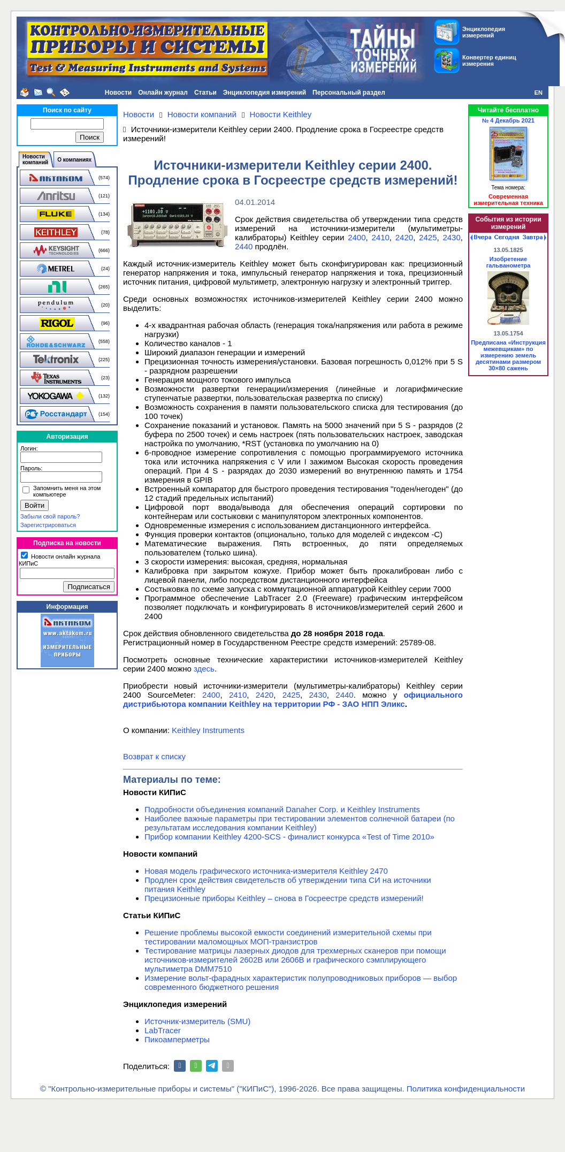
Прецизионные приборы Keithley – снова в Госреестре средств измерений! (284, 898)
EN (539, 92)
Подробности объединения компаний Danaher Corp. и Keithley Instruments (282, 809)
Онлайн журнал (163, 92)
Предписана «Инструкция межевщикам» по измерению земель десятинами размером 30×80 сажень (508, 355)
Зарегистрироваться (48, 525)
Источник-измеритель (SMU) (197, 1021)
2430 (451, 237)
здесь (204, 668)
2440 (244, 246)
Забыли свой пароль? (50, 516)
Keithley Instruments (208, 730)
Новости (118, 92)
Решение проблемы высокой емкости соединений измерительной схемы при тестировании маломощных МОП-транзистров (288, 937)
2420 (404, 237)
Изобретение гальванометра (508, 262)
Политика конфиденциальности (466, 1088)
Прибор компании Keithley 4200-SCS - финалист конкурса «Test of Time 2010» (289, 836)
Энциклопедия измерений (264, 92)
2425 (428, 237)
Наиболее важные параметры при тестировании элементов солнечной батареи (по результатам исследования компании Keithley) (299, 823)
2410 (380, 237)
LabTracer (162, 1030)
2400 (356, 237)
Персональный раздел (348, 92)
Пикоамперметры (177, 1039)
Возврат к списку (154, 756)
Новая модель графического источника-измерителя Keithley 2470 (266, 870)
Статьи (205, 92)
